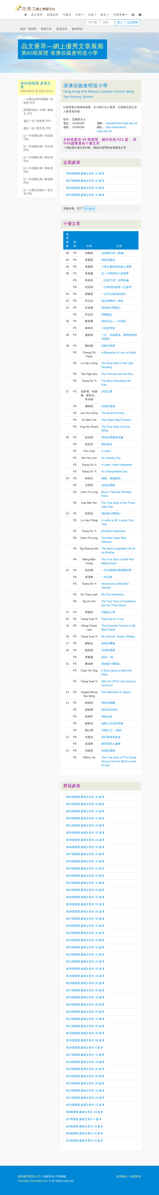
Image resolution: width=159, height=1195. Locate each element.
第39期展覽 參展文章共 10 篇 (85, 904)
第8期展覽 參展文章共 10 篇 (84, 1112)
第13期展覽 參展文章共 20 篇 (85, 1083)
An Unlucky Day (111, 457)
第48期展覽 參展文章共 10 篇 (85, 847)
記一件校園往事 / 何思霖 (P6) (38, 137)
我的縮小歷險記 (111, 307)
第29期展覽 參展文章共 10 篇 (85, 975)
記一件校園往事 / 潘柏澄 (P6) (38, 170)
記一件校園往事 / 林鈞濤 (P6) (38, 159)
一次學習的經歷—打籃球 (116, 287)
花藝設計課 (108, 612)
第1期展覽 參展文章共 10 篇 (84, 1140)
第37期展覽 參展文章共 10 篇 (85, 918)
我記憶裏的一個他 (112, 300)
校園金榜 (52, 14)
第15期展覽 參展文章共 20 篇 (85, 1069)
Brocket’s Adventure (113, 531)
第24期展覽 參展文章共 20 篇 (85, 1004)
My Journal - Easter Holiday (118, 636)
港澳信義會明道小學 (74, 53)
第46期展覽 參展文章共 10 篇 (85, 861)
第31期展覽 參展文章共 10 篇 (85, 961)
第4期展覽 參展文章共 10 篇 (84, 1133)
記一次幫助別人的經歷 (115, 273)
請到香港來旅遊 (111, 737)
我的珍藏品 (108, 259)
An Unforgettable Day (114, 471)
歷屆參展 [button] (89, 208)
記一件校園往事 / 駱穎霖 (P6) (38, 181)
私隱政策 (135, 1176)
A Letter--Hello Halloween (116, 464)
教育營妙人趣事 (111, 743)
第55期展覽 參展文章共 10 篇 (85, 194)
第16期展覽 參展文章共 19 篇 (85, 1061)
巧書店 (67, 14)
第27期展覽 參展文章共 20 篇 (85, 990)
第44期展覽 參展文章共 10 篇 (85, 868)
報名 (105, 14)
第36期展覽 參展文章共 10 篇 (85, 925)
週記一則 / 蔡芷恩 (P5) (37, 128)
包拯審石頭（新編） (113, 253)
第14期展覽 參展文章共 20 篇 (85, 1076)
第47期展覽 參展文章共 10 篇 (85, 854)
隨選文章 (46, 28)
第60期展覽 (35, 53)
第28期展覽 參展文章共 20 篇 (85, 983)
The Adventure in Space (116, 692)
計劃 (79, 14)
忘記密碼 (132, 22)
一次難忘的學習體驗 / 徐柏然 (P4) (38, 101)
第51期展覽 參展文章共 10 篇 (85, 825)
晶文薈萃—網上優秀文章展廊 (62, 46)
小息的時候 (108, 328)
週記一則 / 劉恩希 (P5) (37, 120)
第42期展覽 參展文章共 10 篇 (85, 882)
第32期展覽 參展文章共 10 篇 (85, 954)
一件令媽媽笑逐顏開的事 (116, 570)
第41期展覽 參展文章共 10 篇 (85, 889)
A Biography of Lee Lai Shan (118, 352)
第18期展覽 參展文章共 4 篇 (84, 1047)
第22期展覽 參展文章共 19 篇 (85, 1018)
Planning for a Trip (112, 619)
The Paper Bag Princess (116, 419)
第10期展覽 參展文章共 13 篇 (85, 1104)
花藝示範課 (108, 345)
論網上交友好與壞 (112, 723)
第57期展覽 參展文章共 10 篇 (85, 180)
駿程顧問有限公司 (29, 1176)
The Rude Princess (113, 413)
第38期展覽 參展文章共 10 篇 (85, 911)
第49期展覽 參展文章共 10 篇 (85, 839)
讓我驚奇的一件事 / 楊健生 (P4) (38, 111)
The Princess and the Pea (117, 374)
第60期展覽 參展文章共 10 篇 (85, 173)
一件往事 (106, 577)
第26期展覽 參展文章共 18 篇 (85, 997)
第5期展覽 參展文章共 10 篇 (84, 1126)
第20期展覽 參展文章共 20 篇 (85, 1033)
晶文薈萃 (37, 14)
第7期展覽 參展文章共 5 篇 (83, 1119)
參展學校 (77, 28)
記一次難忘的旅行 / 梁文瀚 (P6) (38, 192)
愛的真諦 (106, 444)
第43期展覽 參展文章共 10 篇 (85, 875)
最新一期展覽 (28, 28)
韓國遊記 (106, 314)
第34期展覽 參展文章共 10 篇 (85, 940)
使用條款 (121, 1176)
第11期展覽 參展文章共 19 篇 (85, 1097)
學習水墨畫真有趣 (112, 437)
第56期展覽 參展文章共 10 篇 (85, 187)
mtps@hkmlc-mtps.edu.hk (121, 123)
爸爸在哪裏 (108, 643)
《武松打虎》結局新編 (115, 280)
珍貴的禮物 (108, 406)
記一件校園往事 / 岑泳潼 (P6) (38, 148)
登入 (120, 22)
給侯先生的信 (109, 709)
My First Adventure (112, 594)
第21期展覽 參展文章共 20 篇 (85, 1026)
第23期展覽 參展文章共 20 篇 (85, 1011)
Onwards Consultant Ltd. (33, 1180)
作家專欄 (120, 14)
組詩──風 (107, 657)
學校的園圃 (108, 702)
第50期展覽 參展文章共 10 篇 (85, 832)
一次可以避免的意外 (113, 293)
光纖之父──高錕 (111, 730)
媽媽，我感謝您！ (112, 478)
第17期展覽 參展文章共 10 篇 (85, 1054)
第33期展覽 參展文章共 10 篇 (85, 947)
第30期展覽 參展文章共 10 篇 (85, 968)
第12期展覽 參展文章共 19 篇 (85, 1090)
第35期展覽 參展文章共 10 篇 (85, 932)
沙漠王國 (106, 391)
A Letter (106, 451)
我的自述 (106, 716)
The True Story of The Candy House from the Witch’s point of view (119, 761)
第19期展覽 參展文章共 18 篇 (85, 1040)
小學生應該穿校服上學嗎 (116, 266)
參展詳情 (61, 28)
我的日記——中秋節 (113, 321)
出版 (92, 14)
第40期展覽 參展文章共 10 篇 (85, 897)
